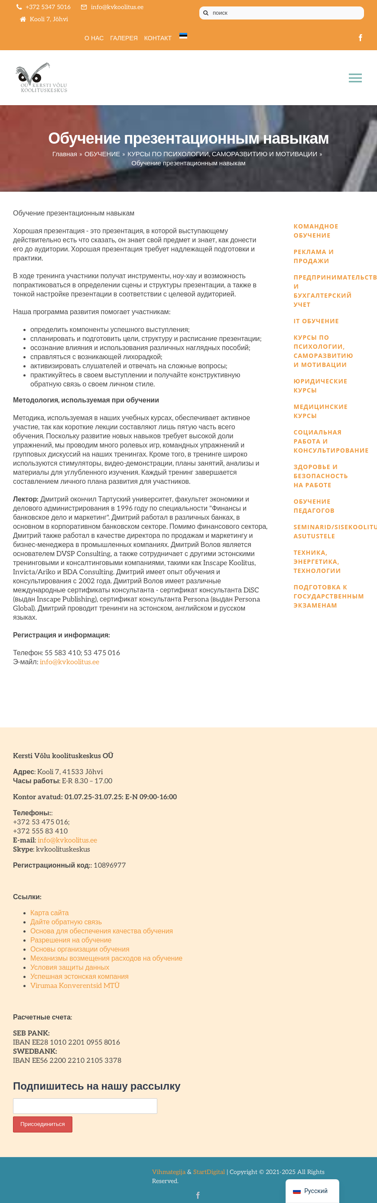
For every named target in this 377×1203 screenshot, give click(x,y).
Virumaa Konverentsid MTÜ (75, 986)
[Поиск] (205, 12)
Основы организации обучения (80, 950)
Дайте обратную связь (66, 922)
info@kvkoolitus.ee (69, 662)
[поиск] (281, 12)
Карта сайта (49, 913)
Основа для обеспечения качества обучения (101, 931)
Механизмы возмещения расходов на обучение (106, 959)
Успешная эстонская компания (79, 977)
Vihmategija (168, 1172)
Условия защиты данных (69, 968)
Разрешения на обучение (71, 940)
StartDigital (209, 1172)
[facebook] (360, 37)
